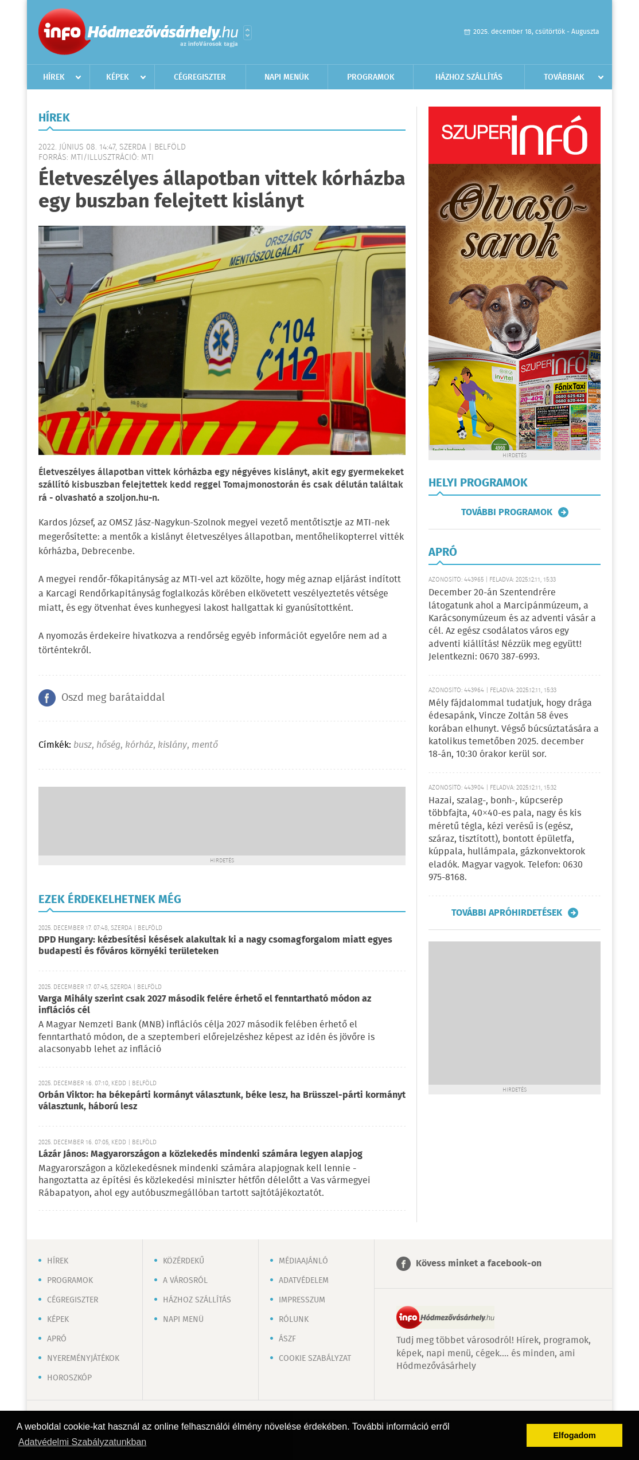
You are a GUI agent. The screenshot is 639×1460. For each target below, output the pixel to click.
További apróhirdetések (506, 913)
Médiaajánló (303, 1261)
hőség (108, 745)
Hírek (54, 77)
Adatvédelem (304, 1280)
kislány (172, 745)
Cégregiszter (200, 77)
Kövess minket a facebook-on (478, 1264)
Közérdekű (183, 1261)
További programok (506, 512)
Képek (117, 77)
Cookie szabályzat (315, 1358)
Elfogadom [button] (575, 1435)
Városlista (247, 32)
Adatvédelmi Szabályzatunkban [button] (82, 1442)
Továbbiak (564, 77)
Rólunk (294, 1319)
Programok (371, 77)
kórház (139, 745)
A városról (185, 1280)
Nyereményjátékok (83, 1358)
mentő (205, 745)
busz (82, 745)
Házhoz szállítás (468, 77)
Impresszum (302, 1300)
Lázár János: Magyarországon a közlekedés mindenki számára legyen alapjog (200, 1154)
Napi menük (286, 77)
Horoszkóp (69, 1378)
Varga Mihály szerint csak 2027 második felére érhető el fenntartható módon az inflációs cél (204, 1005)
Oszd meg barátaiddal (113, 698)
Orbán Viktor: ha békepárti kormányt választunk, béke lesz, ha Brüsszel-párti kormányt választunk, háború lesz (222, 1101)
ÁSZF (287, 1339)
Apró (57, 1339)
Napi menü (183, 1319)
